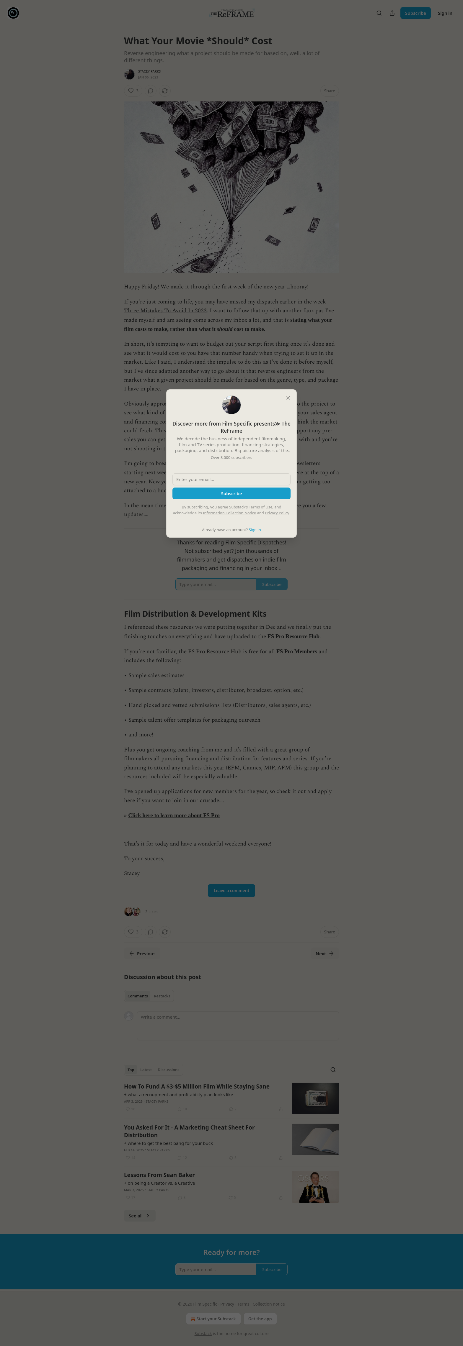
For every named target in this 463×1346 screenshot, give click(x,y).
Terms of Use (261, 507)
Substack (203, 1333)
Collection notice (269, 1304)
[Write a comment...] (238, 1026)
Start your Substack (213, 1319)
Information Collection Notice (229, 513)
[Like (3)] (133, 91)
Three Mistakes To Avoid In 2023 (165, 310)
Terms (243, 1304)
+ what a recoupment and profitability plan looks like (178, 1094)
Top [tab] (131, 1069)
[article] (231, 1098)
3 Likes (151, 911)
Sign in (445, 13)
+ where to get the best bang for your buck (168, 1143)
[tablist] (149, 996)
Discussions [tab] (169, 1069)
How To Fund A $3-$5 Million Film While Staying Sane (197, 1086)
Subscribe (415, 13)
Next (325, 953)
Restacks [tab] (162, 996)
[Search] (379, 13)
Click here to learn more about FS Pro (174, 815)
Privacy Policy (277, 513)
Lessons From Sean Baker (159, 1175)
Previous (142, 953)
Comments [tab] (138, 996)
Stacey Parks (149, 71)
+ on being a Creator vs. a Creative (159, 1183)
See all (140, 1216)
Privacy (227, 1304)
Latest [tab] (146, 1069)
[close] (288, 398)
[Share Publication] (392, 13)
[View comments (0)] (150, 91)
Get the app (260, 1319)
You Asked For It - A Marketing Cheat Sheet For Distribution (189, 1131)
